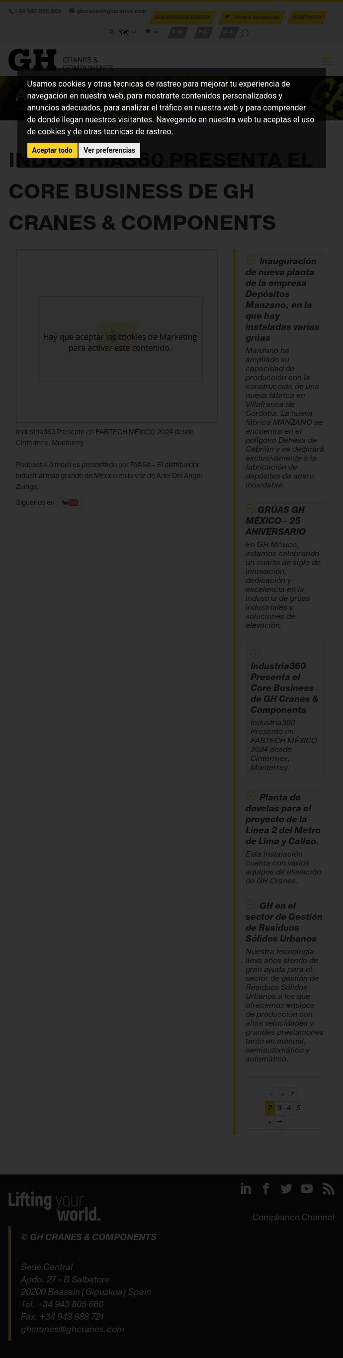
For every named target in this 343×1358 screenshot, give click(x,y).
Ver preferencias (109, 150)
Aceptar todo (52, 150)
